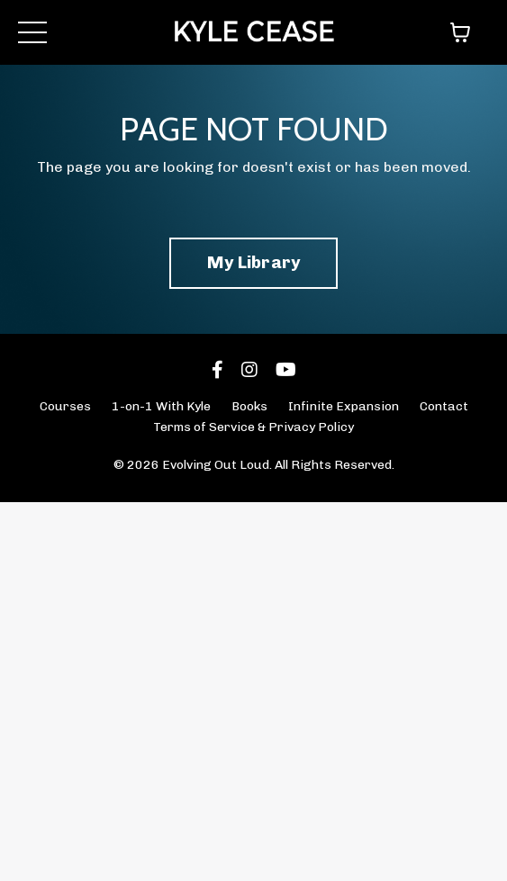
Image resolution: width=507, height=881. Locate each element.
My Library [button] (254, 262)
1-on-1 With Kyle (161, 406)
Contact (444, 406)
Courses (65, 406)
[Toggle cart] (460, 32)
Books (249, 406)
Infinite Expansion (343, 406)
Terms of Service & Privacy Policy (253, 427)
